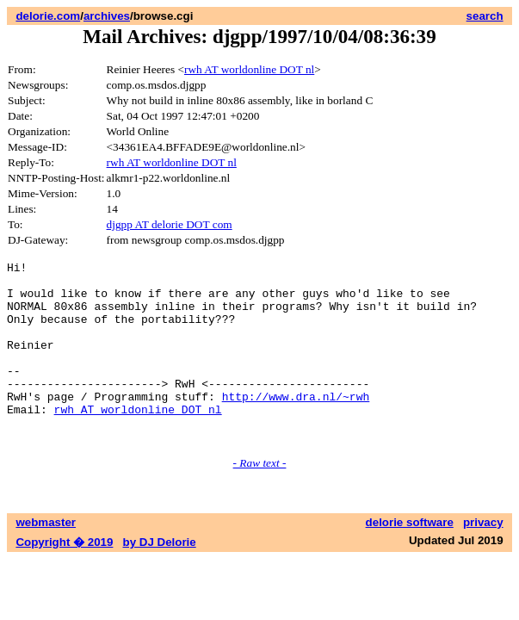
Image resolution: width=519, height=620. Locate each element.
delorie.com (47, 15)
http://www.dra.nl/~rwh (296, 424)
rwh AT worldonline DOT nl (249, 69)
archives (106, 15)
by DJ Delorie (159, 578)
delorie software (410, 558)
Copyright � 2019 (64, 578)
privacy (483, 558)
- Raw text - (260, 499)
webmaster (45, 558)
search (485, 15)
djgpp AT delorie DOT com (169, 224)
